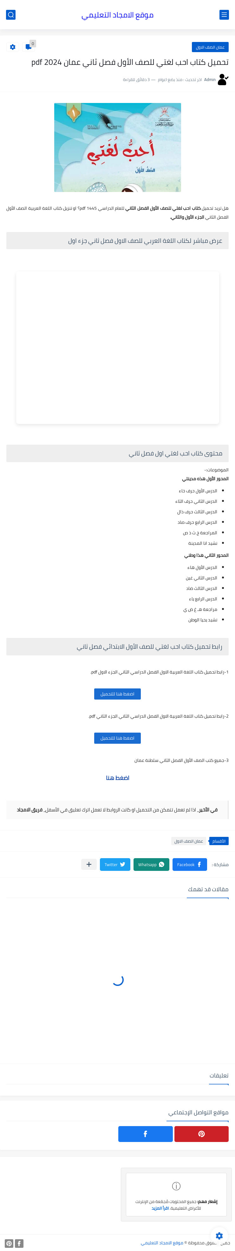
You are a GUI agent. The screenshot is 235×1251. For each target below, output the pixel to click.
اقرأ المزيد (160, 1208)
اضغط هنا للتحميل (117, 694)
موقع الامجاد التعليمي (117, 15)
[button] (190, 864)
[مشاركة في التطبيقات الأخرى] (89, 864)
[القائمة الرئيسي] (224, 15)
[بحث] (11, 15)
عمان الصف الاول (210, 47)
